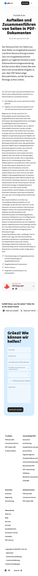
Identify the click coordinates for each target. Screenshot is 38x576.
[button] (9, 380)
